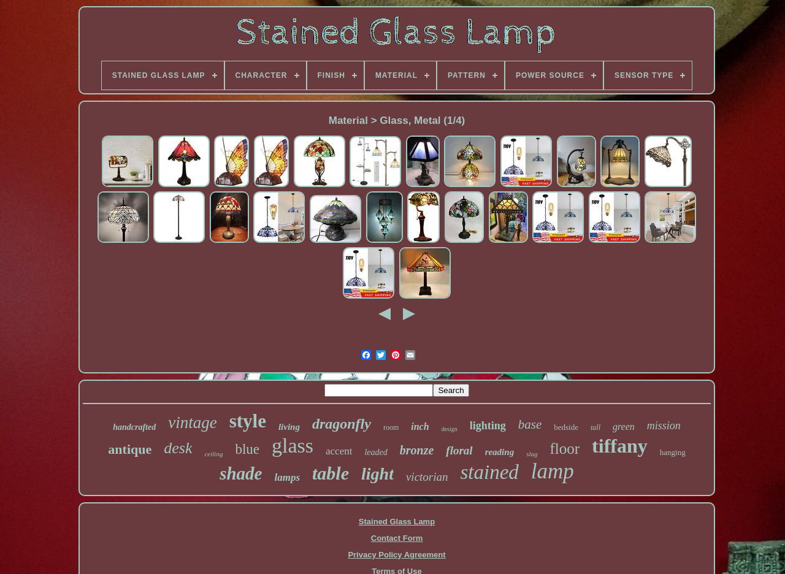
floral (459, 450)
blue (247, 449)
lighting (488, 425)
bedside (566, 427)
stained (490, 472)
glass (292, 445)
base (530, 424)
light (377, 473)
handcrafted (134, 427)
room (391, 427)
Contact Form (397, 538)
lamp (552, 471)
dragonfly (341, 424)
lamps (287, 477)
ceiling (213, 453)
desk (178, 448)
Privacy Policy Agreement (396, 554)
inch (420, 426)
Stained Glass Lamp (397, 521)
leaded (375, 452)
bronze (417, 450)
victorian (427, 476)
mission (664, 425)
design (450, 429)
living (289, 427)
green (624, 426)
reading (500, 452)
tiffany (620, 446)
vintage (192, 422)
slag (531, 453)
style (247, 421)
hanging (673, 452)
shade (241, 473)
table (330, 473)
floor (565, 448)
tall (595, 427)
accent (339, 451)
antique (129, 449)
